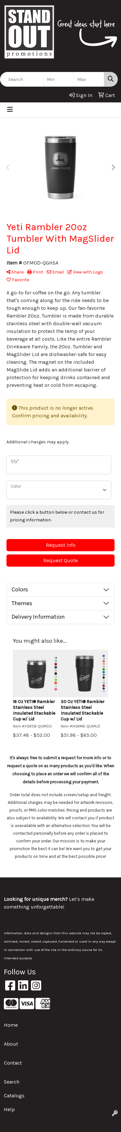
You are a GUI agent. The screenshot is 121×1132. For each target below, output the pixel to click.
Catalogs (14, 1096)
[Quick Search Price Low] (58, 79)
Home (11, 1025)
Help (9, 1109)
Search (11, 1082)
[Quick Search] (22, 79)
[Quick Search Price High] (89, 79)
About (11, 1044)
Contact (13, 1063)
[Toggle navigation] (10, 109)
